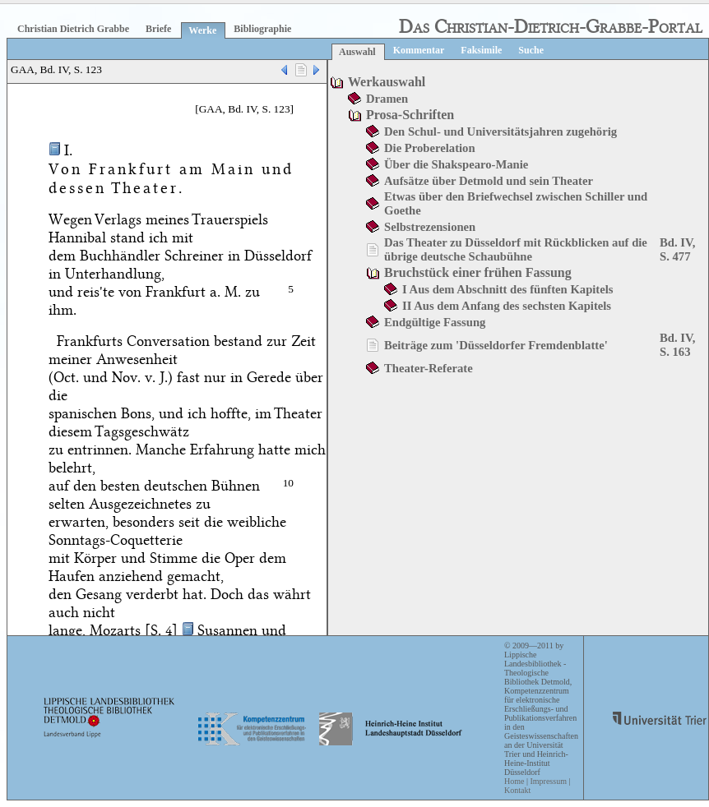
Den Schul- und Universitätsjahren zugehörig (500, 131)
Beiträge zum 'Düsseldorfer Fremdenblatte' (496, 345)
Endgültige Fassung (434, 322)
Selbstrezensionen (429, 226)
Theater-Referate (428, 368)
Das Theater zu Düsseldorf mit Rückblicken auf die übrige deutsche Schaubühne (515, 249)
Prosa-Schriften (410, 115)
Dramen (387, 98)
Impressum (548, 781)
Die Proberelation (429, 147)
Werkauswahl (386, 82)
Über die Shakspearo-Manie (456, 164)
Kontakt (517, 790)
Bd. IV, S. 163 (677, 344)
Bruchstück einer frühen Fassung (478, 272)
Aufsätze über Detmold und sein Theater (488, 180)
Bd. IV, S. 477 (677, 249)
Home (514, 781)
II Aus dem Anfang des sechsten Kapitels (506, 305)
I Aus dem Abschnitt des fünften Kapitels (508, 289)
